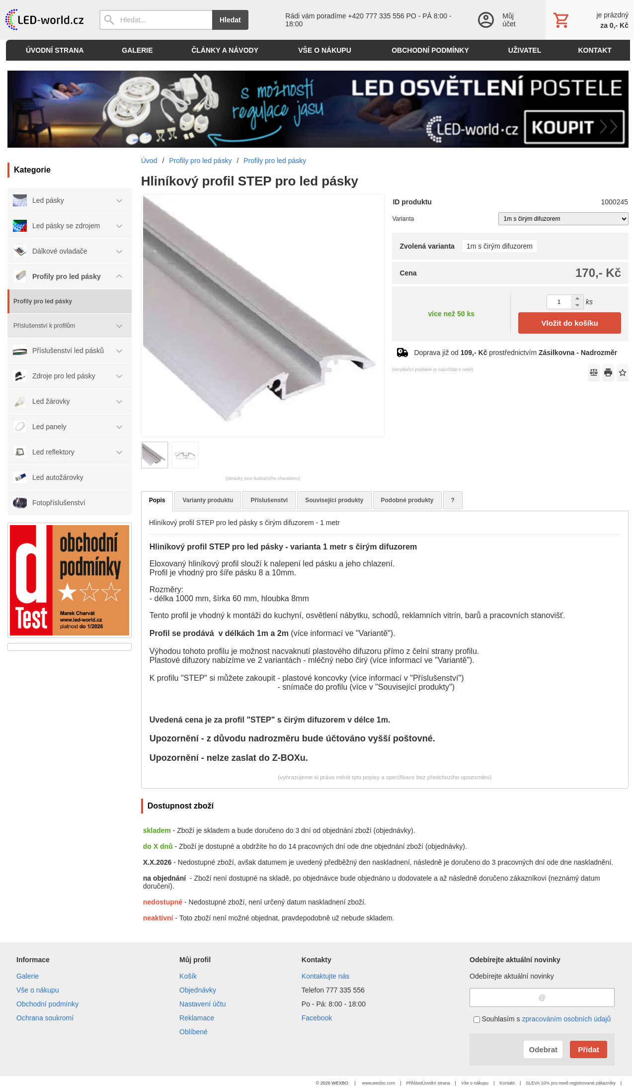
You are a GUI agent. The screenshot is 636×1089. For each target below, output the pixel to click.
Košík (188, 976)
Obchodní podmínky (47, 1004)
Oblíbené (193, 1032)
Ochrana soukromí (45, 1018)
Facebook (317, 1018)
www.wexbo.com (378, 1083)
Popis (157, 500)
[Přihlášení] (501, 20)
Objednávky (197, 990)
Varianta (403, 218)
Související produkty (334, 500)
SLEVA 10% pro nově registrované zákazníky (570, 1083)
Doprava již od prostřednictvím (515, 353)
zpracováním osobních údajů (566, 1019)
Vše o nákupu (37, 990)
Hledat (230, 20)
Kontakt (507, 1083)
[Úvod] (43, 20)
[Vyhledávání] (155, 20)
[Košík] (590, 20)
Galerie (27, 976)
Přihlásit (414, 1083)
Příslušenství (269, 500)
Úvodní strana (436, 1083)
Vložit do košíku (570, 323)
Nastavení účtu (202, 1004)
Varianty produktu (207, 500)
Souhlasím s (542, 1019)
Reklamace (196, 1018)
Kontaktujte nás (326, 976)
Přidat (588, 1049)
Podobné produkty (407, 500)
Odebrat (543, 1049)
